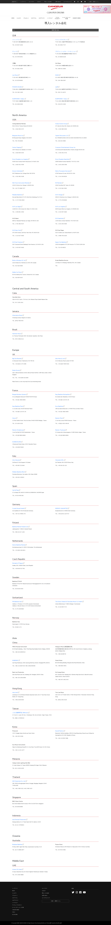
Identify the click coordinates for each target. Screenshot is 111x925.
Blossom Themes (47, 923)
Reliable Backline (18, 195)
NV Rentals (59, 183)
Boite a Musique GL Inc (19, 260)
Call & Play (16, 490)
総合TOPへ (14, 1)
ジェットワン (16, 39)
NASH (58, 75)
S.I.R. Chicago (59, 195)
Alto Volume (16, 460)
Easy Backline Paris (18, 406)
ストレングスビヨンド (62, 39)
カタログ (39, 1)
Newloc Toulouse (61, 430)
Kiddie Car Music (17, 272)
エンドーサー (31, 1)
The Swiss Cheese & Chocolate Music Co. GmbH (69, 601)
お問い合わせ (58, 1)
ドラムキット (26, 18)
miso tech (15, 692)
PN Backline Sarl (17, 601)
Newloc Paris (59, 418)
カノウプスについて (68, 1)
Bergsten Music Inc (18, 135)
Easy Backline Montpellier (63, 394)
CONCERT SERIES (77, 18)
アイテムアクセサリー (57, 18)
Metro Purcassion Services (63, 171)
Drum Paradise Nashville (63, 159)
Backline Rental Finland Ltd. (21, 527)
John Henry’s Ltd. (60, 358)
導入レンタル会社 (48, 1)
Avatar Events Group (62, 124)
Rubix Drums (16, 370)
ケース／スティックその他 (66, 18)
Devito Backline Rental (19, 545)
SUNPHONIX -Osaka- (19, 99)
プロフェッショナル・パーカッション (66, 51)
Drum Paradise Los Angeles (21, 159)
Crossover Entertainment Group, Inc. (65, 147)
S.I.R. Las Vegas (17, 206)
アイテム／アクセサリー (17, 904)
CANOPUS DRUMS (55, 12)
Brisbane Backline (18, 844)
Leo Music (16, 75)
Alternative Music (18, 315)
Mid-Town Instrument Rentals (21, 183)
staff (57, 87)
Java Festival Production (19, 819)
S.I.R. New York (17, 230)
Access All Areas (17, 869)
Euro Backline (60, 406)
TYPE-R (87, 18)
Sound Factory (60, 731)
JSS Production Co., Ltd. (19, 781)
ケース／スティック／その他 (18, 907)
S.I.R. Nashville (60, 218)
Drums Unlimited (18, 171)
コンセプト (19, 18)
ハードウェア (49, 18)
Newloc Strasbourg (18, 430)
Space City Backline (61, 242)
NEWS (13, 18)
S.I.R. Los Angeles (61, 206)
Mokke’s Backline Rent (19, 472)
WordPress (58, 923)
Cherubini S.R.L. (60, 460)
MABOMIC (16, 660)
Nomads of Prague (18, 563)
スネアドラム (33, 18)
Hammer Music (17, 333)
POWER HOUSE (17, 87)
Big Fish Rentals (17, 358)
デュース (15, 51)
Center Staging (17, 147)
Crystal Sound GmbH (19, 508)
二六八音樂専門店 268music (21, 712)
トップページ (23, 1)
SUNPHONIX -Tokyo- (62, 99)
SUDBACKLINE (17, 442)
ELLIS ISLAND (95, 18)
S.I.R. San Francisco (18, 242)
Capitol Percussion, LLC (62, 135)
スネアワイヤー (42, 18)
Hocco (14, 418)
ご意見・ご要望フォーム (94, 1)
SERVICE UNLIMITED (62, 508)
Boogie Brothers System (20, 394)
